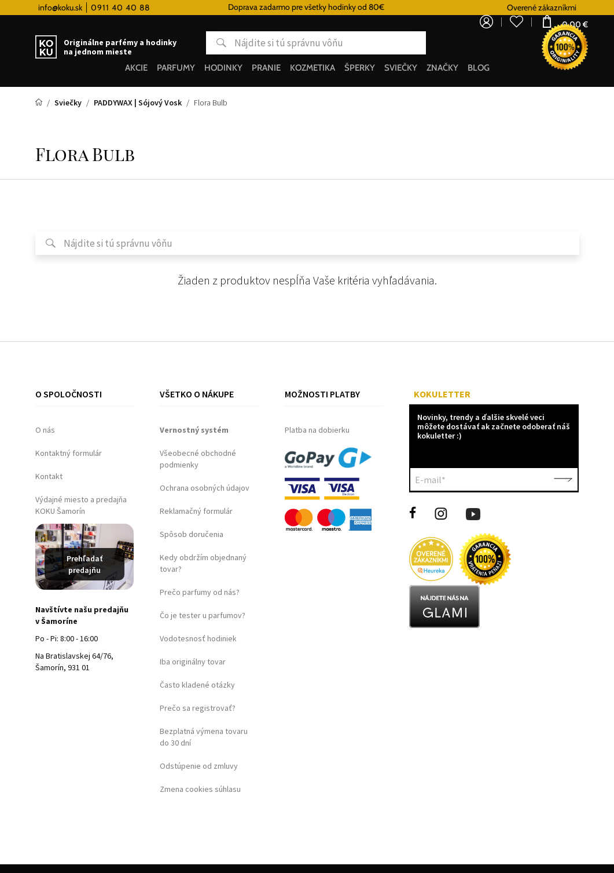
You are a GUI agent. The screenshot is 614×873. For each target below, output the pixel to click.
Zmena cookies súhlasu (200, 789)
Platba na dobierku (317, 430)
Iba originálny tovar (193, 661)
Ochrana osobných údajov (204, 488)
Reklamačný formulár (196, 511)
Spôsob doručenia (191, 534)
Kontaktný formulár (68, 453)
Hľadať (176, 42)
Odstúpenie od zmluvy (199, 766)
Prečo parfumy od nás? (200, 592)
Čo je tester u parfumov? (202, 615)
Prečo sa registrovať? (198, 708)
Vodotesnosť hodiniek (198, 638)
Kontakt (48, 476)
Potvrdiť (563, 479)
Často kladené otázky (197, 685)
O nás (45, 430)
